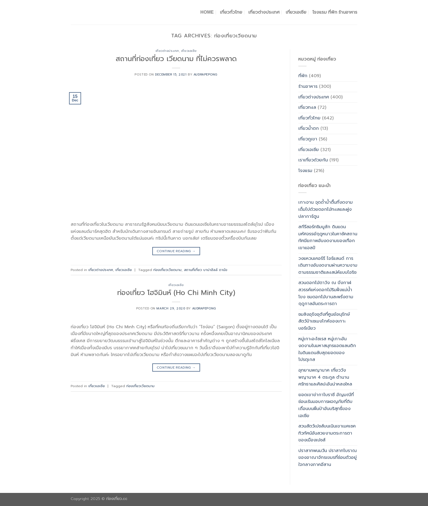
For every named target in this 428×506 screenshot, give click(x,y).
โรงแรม (305, 170)
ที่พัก (302, 76)
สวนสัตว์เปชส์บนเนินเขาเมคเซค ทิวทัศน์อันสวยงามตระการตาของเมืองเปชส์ (327, 433)
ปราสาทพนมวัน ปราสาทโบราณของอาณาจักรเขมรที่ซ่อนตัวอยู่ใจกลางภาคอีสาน (327, 457)
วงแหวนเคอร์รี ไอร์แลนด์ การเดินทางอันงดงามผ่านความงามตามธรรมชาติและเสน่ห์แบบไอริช (327, 265)
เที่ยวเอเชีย (296, 12)
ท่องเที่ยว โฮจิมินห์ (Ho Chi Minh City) (176, 292)
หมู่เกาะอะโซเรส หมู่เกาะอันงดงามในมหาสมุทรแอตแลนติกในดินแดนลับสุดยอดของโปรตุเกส (327, 349)
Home (207, 12)
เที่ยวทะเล (307, 107)
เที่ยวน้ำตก (308, 128)
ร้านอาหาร (307, 86)
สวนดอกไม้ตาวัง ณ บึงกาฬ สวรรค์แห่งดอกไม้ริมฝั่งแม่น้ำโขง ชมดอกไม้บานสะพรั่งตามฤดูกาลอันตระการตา (325, 293)
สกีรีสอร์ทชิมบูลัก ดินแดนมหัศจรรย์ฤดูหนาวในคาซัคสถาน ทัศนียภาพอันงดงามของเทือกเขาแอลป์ (327, 237)
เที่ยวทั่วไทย (231, 12)
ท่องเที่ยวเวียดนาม (167, 269)
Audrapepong (206, 74)
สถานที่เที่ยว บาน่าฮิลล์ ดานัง (205, 269)
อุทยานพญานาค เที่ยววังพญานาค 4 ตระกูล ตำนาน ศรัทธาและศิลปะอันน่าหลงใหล (325, 377)
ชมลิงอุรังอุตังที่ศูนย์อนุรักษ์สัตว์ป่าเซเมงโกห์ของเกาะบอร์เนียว (324, 321)
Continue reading (176, 251)
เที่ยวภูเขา (307, 139)
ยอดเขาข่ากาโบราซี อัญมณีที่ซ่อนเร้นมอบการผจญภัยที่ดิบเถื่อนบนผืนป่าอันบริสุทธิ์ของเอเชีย (326, 405)
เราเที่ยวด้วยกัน (313, 160)
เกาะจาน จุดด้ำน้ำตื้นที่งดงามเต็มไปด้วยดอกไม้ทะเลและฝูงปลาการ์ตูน (325, 209)
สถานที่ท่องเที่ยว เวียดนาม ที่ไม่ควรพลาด (176, 58)
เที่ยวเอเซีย (189, 51)
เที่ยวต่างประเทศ (264, 12)
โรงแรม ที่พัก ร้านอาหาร (335, 12)
